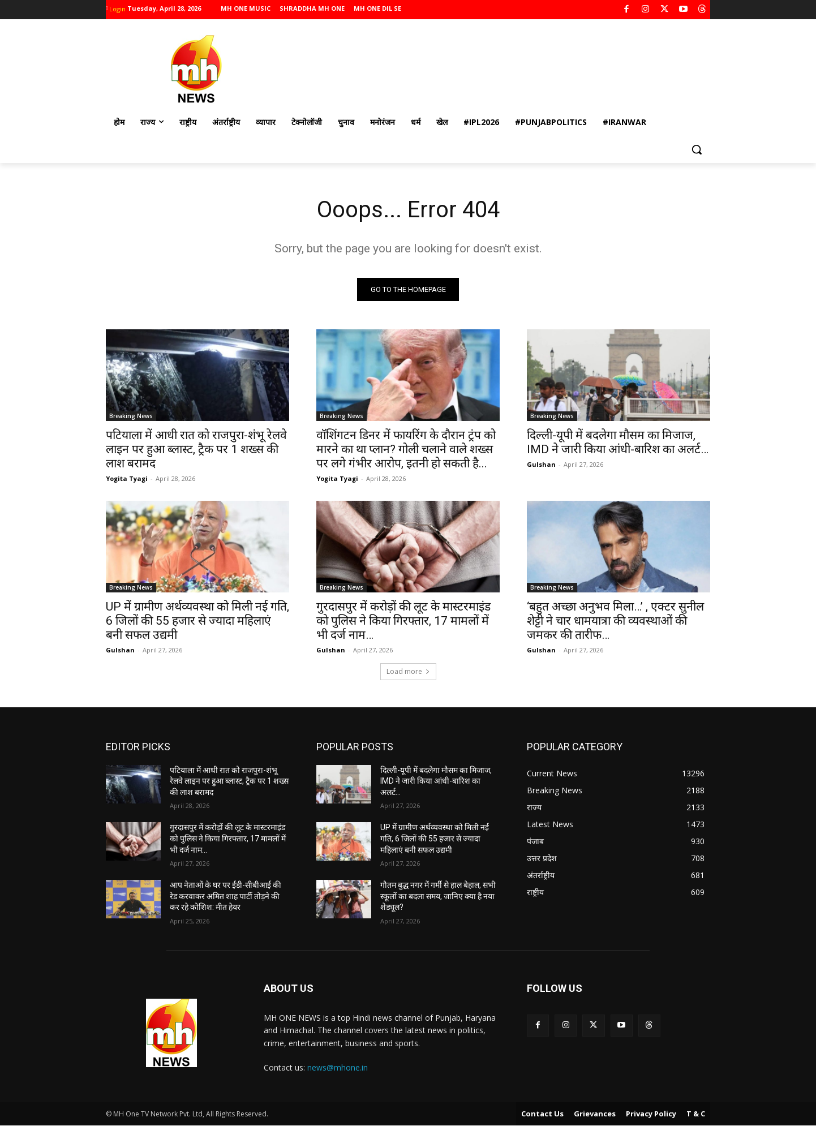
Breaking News (131, 416)
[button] (696, 149)
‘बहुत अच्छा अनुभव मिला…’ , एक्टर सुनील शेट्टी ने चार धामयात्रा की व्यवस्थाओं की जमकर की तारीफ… (615, 621)
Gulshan (541, 464)
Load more (408, 671)
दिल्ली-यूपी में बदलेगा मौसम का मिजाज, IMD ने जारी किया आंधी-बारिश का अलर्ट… (617, 442)
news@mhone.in (337, 1067)
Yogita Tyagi (127, 478)
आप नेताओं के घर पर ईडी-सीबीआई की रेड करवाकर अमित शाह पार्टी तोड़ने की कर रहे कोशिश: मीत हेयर (225, 896)
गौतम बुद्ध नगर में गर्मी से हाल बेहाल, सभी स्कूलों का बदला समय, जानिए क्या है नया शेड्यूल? (438, 896)
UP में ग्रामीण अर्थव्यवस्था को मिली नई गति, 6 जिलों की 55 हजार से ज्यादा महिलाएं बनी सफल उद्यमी (197, 621)
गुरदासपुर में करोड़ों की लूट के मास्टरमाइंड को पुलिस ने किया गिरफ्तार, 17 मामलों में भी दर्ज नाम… (403, 621)
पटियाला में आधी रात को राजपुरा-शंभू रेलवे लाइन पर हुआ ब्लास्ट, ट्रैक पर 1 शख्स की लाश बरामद (196, 449)
